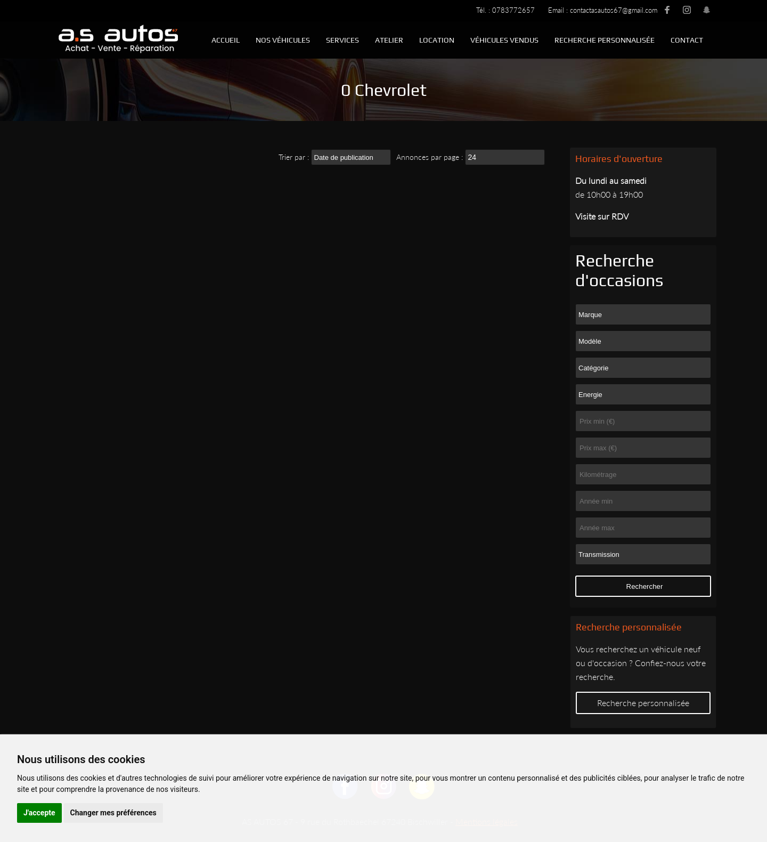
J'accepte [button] (39, 812)
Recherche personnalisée (604, 40)
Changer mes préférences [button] (113, 812)
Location (436, 40)
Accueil (225, 40)
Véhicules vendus (504, 40)
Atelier (389, 40)
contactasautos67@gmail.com (613, 10)
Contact (687, 40)
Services (342, 40)
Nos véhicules (283, 40)
